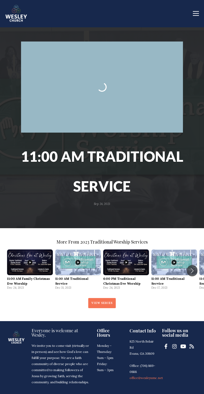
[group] (30, 270)
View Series (102, 303)
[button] (192, 270)
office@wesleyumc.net (146, 378)
